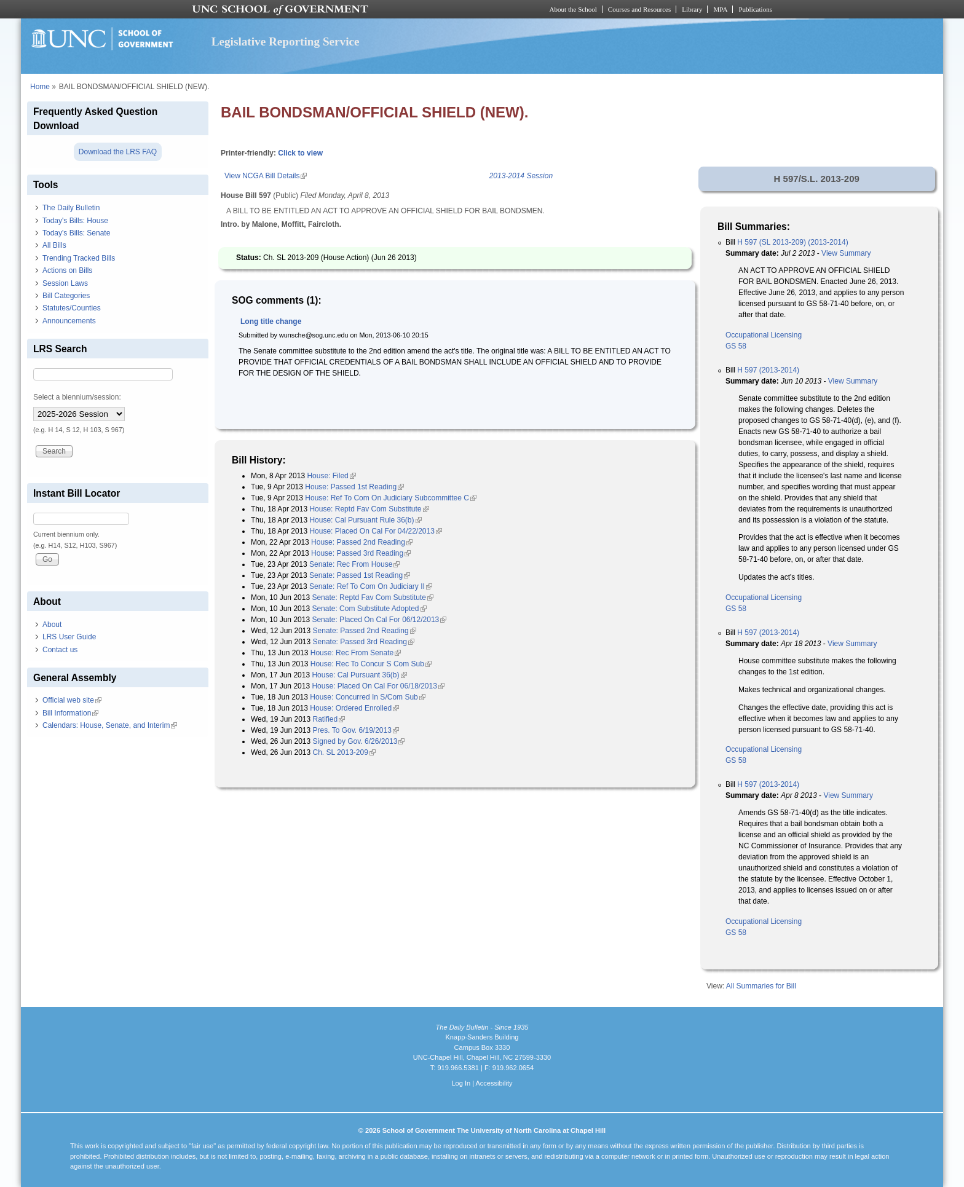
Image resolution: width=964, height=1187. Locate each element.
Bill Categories (66, 295)
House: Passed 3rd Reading (361, 553)
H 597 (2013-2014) (768, 370)
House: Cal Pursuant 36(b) (359, 675)
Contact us (59, 649)
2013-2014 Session (521, 176)
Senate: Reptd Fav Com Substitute (372, 597)
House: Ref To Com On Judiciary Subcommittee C (390, 498)
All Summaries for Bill (761, 986)
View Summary (846, 253)
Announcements (69, 321)
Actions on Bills (67, 270)
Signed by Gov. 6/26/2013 (359, 741)
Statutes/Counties (71, 308)
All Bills (54, 245)
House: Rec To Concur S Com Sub (371, 664)
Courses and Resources (639, 9)
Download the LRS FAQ (118, 152)
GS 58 (735, 346)
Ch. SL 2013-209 (344, 752)
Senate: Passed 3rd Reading (363, 641)
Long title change (270, 321)
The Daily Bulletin (71, 207)
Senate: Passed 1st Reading (359, 575)
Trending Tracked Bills (78, 258)
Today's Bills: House (75, 220)
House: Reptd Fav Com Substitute (369, 509)
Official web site (71, 700)
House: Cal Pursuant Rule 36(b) (365, 520)
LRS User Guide (69, 637)
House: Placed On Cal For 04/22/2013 (375, 531)
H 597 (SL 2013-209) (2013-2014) (792, 242)
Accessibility (493, 1083)
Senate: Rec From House (354, 564)
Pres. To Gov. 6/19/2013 (356, 730)
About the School (573, 9)
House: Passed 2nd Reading (362, 542)
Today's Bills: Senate (76, 233)
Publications (755, 9)
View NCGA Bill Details (265, 176)
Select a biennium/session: (77, 397)
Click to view (300, 153)
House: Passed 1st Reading (354, 487)
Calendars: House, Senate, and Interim (109, 725)
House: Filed (331, 475)
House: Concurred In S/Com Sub (367, 697)
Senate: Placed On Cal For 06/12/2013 (379, 619)
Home (40, 86)
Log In (460, 1083)
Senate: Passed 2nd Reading (364, 630)
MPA (720, 9)
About (51, 624)
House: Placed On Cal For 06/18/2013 (378, 686)
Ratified (329, 719)
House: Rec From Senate (355, 653)
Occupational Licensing (763, 335)
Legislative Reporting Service (285, 41)
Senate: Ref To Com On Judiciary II (370, 586)
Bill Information (70, 713)
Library (692, 9)
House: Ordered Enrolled (354, 708)
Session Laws (65, 283)
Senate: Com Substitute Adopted (369, 608)
